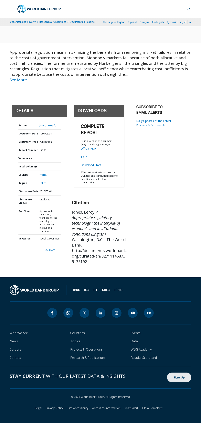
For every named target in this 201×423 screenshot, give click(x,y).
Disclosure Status (25, 201)
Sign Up (179, 377)
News (14, 341)
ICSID (118, 290)
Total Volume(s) (28, 166)
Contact (15, 357)
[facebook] (52, 313)
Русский (171, 22)
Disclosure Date (28, 191)
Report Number (28, 150)
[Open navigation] (12, 9)
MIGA (106, 290)
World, (43, 174)
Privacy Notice (55, 408)
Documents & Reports (82, 22)
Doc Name (24, 211)
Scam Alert (131, 408)
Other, (43, 183)
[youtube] (133, 313)
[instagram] (117, 313)
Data (134, 341)
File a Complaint (152, 408)
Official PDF (88, 148)
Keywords (24, 238)
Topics (75, 341)
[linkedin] (100, 313)
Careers (15, 349)
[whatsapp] (68, 313)
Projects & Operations (86, 349)
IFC (95, 290)
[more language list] (189, 22)
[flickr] (149, 313)
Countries (77, 333)
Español (132, 22)
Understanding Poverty (23, 22)
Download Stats (91, 165)
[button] (189, 9)
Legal (38, 408)
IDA (87, 290)
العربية (183, 22)
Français (144, 22)
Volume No (25, 158)
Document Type (28, 141)
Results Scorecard (144, 357)
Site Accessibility (78, 408)
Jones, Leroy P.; (47, 125)
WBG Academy (141, 349)
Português (158, 22)
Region (22, 183)
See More (18, 79)
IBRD (76, 290)
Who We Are (19, 333)
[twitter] (84, 313)
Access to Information (106, 408)
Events (136, 333)
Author (22, 125)
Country (23, 174)
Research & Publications (52, 22)
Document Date (28, 133)
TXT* (84, 157)
